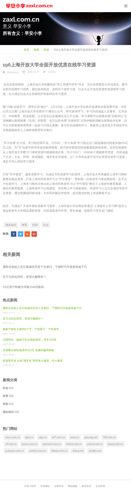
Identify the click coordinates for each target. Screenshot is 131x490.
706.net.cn (109, 437)
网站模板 (72, 486)
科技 (46, 49)
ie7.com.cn (58, 437)
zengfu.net (95, 450)
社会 (46, 224)
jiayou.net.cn (115, 444)
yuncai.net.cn (95, 444)
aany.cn (74, 437)
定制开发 (59, 486)
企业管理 (100, 486)
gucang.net (91, 437)
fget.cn (29, 437)
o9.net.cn (11, 444)
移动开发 (86, 486)
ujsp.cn (43, 437)
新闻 (36, 49)
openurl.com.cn (52, 444)
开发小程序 (30, 486)
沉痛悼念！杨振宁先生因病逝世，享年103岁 (30, 339)
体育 (24, 224)
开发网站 (45, 486)
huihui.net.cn (74, 444)
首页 (26, 49)
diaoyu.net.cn (59, 450)
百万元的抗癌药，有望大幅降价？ (24, 276)
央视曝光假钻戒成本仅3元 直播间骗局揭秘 (28, 350)
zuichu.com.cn (37, 450)
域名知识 (10, 224)
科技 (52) (8, 403)
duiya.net (78, 450)
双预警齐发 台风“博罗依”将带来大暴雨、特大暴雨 (33, 360)
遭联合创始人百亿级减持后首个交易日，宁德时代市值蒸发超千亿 (45, 266)
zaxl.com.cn (13, 71)
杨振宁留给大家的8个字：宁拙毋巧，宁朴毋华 (31, 329)
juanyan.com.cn (14, 450)
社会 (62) (8, 387)
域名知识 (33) (11, 411)
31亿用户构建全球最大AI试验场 (23, 286)
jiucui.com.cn (29, 444)
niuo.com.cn (12, 437)
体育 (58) (8, 395)
